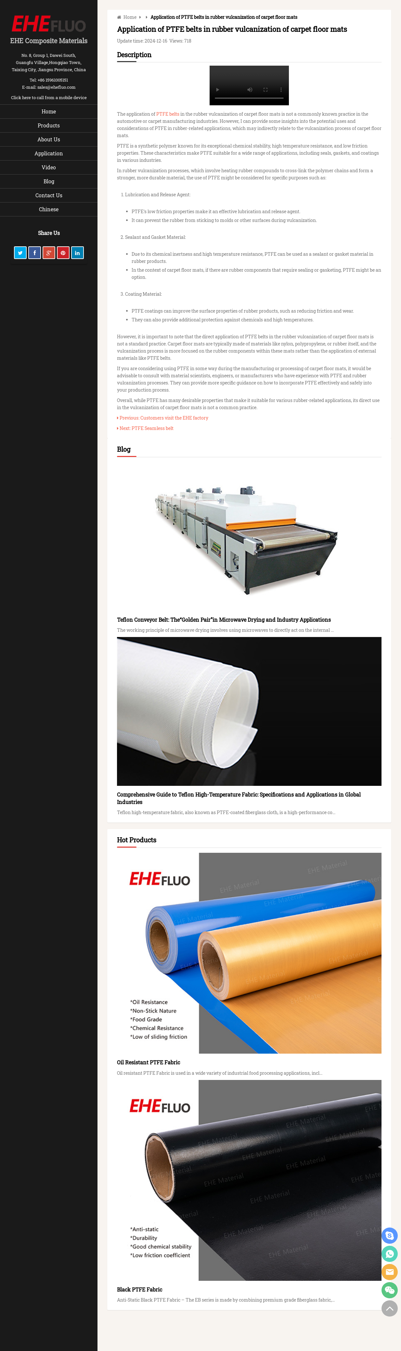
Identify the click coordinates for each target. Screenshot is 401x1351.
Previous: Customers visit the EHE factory (162, 418)
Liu (390, 1254)
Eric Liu (390, 1236)
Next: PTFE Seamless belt (145, 428)
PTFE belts (167, 114)
